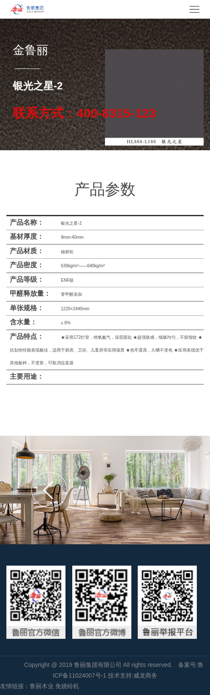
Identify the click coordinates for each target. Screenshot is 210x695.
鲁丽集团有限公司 (98, 664)
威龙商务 (145, 675)
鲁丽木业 (42, 686)
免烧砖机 (67, 686)
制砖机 (15, 664)
